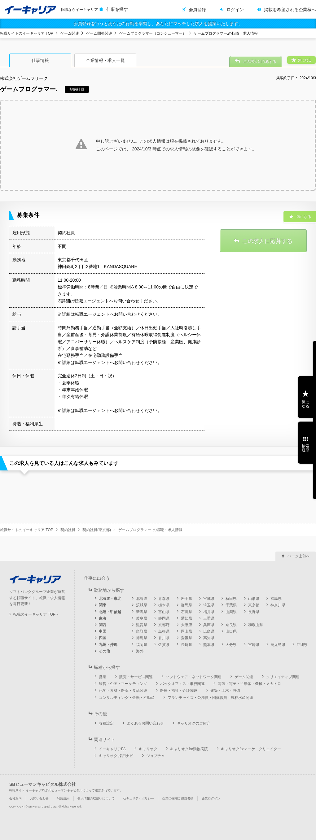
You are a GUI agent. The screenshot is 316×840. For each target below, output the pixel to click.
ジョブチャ (155, 756)
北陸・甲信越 (110, 612)
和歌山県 (255, 625)
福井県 (208, 612)
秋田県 (231, 598)
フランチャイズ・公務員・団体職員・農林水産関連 (210, 697)
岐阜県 (141, 618)
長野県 (253, 612)
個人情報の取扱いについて (96, 798)
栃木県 (163, 605)
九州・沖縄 (108, 645)
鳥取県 (141, 631)
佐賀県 (163, 645)
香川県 (163, 638)
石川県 (186, 612)
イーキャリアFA (112, 749)
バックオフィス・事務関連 (182, 684)
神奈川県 (277, 605)
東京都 (253, 605)
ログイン (235, 9)
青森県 (163, 598)
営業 (102, 677)
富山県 (163, 612)
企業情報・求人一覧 (105, 60)
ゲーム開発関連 (99, 33)
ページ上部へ (298, 556)
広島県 (208, 631)
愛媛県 (186, 638)
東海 (102, 618)
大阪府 (186, 625)
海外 (139, 651)
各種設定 (106, 723)
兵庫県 (208, 625)
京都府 (163, 625)
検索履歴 (305, 448)
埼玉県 (208, 605)
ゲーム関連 (69, 33)
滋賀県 (141, 625)
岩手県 (186, 598)
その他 (104, 651)
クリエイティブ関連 (283, 677)
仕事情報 (40, 60)
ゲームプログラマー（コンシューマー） (152, 33)
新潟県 (141, 612)
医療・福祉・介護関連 (178, 690)
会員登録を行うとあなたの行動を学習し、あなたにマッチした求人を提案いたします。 (158, 23)
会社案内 (15, 798)
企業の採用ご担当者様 (177, 798)
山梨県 (231, 612)
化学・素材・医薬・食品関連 (123, 690)
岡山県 (186, 631)
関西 (102, 625)
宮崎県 (253, 645)
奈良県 (231, 625)
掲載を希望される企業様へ (290, 9)
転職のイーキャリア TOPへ (36, 614)
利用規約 (63, 798)
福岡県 (141, 645)
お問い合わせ (39, 798)
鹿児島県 (277, 645)
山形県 (253, 598)
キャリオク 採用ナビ (116, 756)
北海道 (141, 598)
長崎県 (186, 645)
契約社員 (67, 530)
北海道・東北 (110, 598)
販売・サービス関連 (136, 677)
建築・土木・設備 (225, 690)
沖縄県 (302, 645)
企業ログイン (211, 798)
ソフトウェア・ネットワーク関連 (194, 677)
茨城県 (141, 605)
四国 (102, 638)
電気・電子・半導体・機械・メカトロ (249, 684)
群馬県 (186, 605)
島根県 (163, 631)
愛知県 (186, 618)
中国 (102, 631)
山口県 (231, 631)
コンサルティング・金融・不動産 (127, 697)
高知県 (208, 638)
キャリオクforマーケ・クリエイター (251, 749)
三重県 (208, 618)
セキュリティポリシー (138, 798)
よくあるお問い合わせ (145, 723)
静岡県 (163, 618)
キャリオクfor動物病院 (189, 749)
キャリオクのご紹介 (193, 723)
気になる (305, 404)
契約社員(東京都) (96, 530)
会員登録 (197, 9)
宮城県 (208, 598)
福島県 (276, 598)
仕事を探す (117, 9)
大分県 (231, 645)
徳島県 (141, 638)
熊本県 (208, 645)
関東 (102, 605)
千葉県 (231, 605)
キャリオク (148, 749)
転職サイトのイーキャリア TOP (26, 33)
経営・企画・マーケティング (123, 684)
